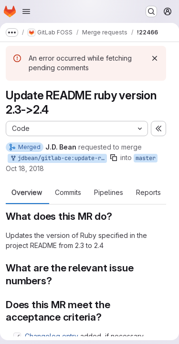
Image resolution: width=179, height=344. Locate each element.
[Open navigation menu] (26, 11)
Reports (148, 192)
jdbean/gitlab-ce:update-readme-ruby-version (58, 158)
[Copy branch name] (113, 157)
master (146, 158)
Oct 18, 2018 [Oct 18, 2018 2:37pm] (25, 168)
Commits (68, 192)
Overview (26, 192)
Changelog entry (51, 336)
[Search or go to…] (151, 11)
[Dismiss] (154, 58)
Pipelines (108, 192)
